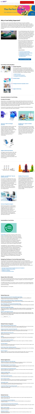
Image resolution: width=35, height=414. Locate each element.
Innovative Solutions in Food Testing (25, 52)
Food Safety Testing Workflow (24, 51)
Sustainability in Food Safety (24, 53)
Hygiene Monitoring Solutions (7, 141)
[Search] (33, 3)
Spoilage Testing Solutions (23, 167)
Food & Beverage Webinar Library (8, 262)
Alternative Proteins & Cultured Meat (8, 260)
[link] (3, 412)
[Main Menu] (1, 1)
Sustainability (3, 225)
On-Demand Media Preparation (19, 75)
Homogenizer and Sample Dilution (20, 76)
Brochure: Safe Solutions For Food (7, 302)
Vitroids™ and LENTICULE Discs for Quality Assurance (8, 168)
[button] (23, 78)
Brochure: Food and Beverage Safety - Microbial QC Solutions (12, 291)
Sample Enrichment (17, 74)
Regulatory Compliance (6, 261)
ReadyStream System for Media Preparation (25, 115)
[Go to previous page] (9, 308)
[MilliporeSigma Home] (5, 1)
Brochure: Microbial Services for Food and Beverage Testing (11, 288)
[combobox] (17, 3)
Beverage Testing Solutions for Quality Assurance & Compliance (13, 259)
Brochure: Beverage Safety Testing (7, 298)
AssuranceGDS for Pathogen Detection (7, 115)
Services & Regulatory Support (7, 195)
